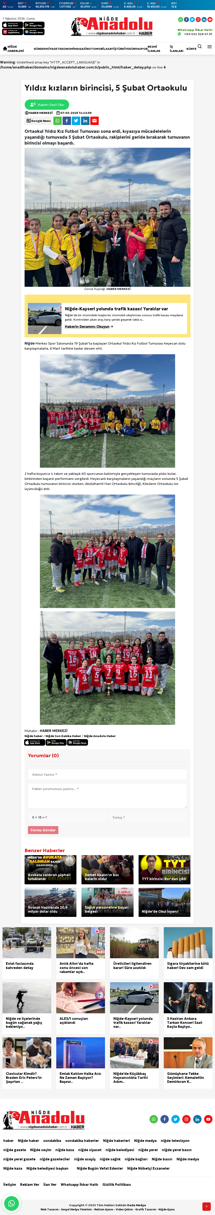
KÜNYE (191, 49)
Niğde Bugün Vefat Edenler (100, 1168)
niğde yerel (148, 1150)
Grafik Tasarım (145, 1209)
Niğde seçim (40, 1150)
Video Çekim (124, 1209)
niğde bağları (136, 1159)
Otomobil (96, 49)
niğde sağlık (110, 1159)
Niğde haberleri (16, 49)
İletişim (9, 1184)
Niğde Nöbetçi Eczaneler (148, 1168)
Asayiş (110, 49)
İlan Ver (49, 1184)
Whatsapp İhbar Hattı (79, 1184)
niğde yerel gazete (19, 1159)
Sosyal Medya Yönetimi (76, 1209)
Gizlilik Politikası (116, 1184)
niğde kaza (64, 1150)
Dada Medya (136, 1205)
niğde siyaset (89, 1150)
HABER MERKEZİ (39, 113)
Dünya (134, 49)
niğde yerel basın (177, 1150)
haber (8, 1141)
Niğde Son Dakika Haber (63, 736)
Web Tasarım (50, 1209)
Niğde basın (162, 1159)
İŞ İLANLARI (176, 49)
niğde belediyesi (120, 1150)
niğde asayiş (85, 1159)
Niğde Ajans (167, 1209)
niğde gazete (14, 1150)
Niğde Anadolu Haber (100, 736)
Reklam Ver (29, 1184)
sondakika (52, 1141)
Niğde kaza (12, 1168)
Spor (143, 49)
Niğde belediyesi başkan (47, 1168)
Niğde (30, 343)
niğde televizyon (175, 1141)
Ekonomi (66, 49)
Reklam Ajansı (103, 1209)
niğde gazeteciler (55, 1159)
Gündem (40, 49)
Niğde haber (34, 736)
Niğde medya (145, 1141)
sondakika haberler (82, 1141)
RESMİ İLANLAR (154, 49)
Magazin (81, 49)
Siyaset (53, 49)
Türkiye (122, 49)
